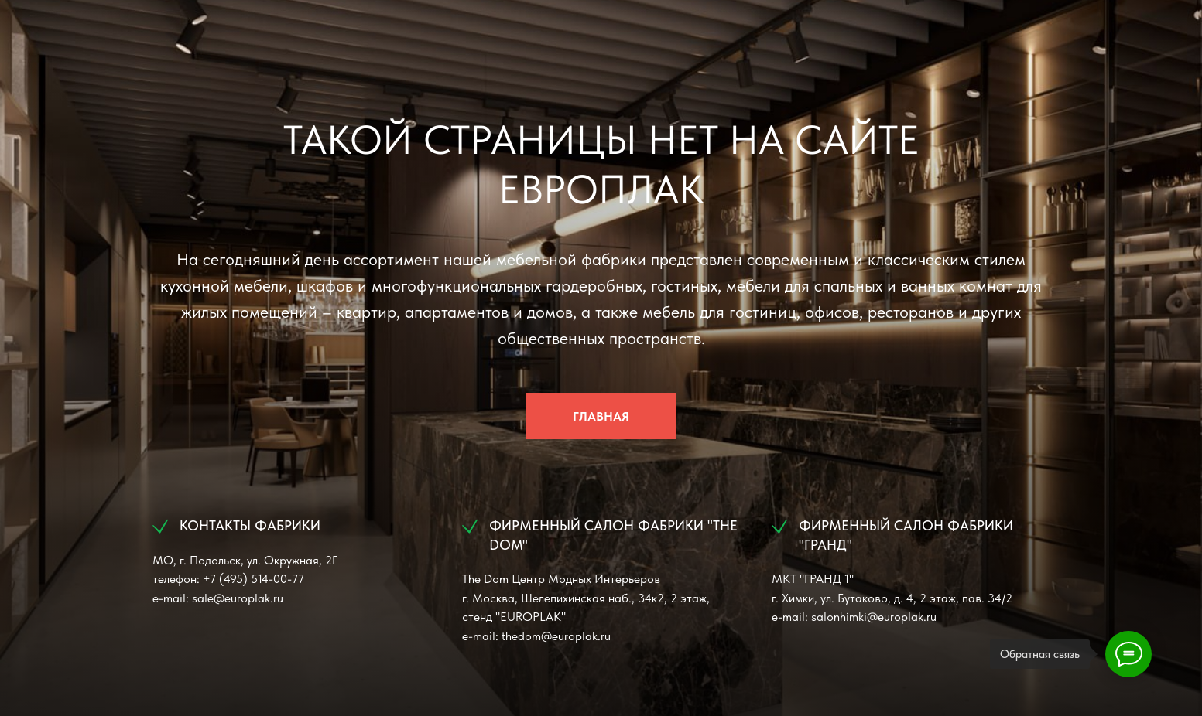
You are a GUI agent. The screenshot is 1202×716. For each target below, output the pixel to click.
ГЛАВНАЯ (601, 416)
